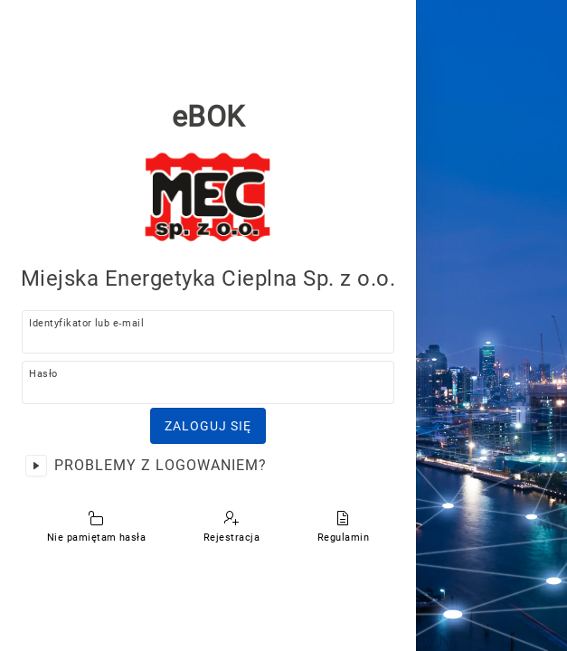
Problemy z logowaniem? (160, 465)
